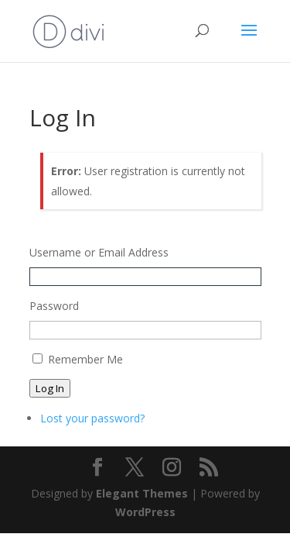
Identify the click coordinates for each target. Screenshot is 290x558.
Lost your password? (92, 418)
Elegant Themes (142, 493)
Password (54, 305)
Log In (50, 388)
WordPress (145, 512)
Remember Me (85, 359)
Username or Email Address (99, 252)
